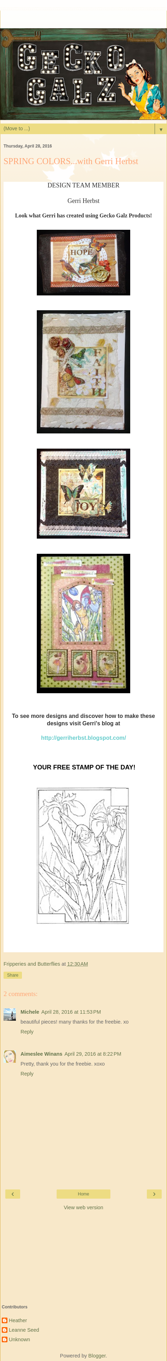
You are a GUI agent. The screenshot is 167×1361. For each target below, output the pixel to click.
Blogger (97, 1356)
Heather (18, 1320)
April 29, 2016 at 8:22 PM (92, 1054)
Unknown (19, 1339)
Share (12, 975)
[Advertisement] (83, 19)
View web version (83, 1207)
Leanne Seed (24, 1330)
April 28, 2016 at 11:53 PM (71, 1012)
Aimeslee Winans (41, 1054)
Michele (30, 1012)
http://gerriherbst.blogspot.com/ (83, 738)
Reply (27, 1032)
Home (83, 1194)
